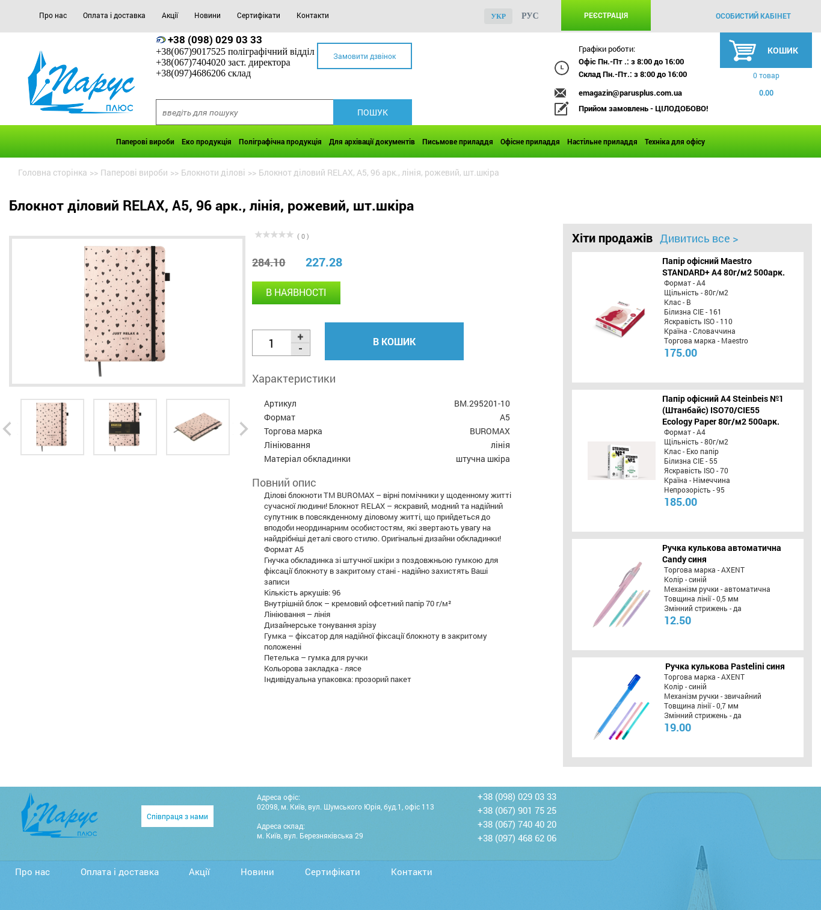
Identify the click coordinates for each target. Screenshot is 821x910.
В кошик (394, 341)
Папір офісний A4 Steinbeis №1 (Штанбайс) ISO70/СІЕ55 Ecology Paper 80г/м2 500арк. (723, 410)
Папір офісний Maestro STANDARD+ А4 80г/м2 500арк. (723, 266)
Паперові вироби (145, 141)
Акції (170, 15)
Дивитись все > (699, 238)
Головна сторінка (52, 172)
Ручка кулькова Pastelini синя (725, 666)
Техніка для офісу (675, 141)
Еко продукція (207, 141)
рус (530, 15)
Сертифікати (258, 15)
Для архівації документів (372, 141)
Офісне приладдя (530, 141)
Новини (207, 15)
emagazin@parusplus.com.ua (630, 92)
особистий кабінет (753, 15)
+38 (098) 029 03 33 (215, 39)
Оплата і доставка (114, 15)
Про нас (53, 15)
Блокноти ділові (213, 172)
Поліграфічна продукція (280, 141)
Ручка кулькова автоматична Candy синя (721, 553)
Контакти (313, 15)
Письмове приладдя (457, 141)
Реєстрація (606, 15)
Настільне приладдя (602, 141)
